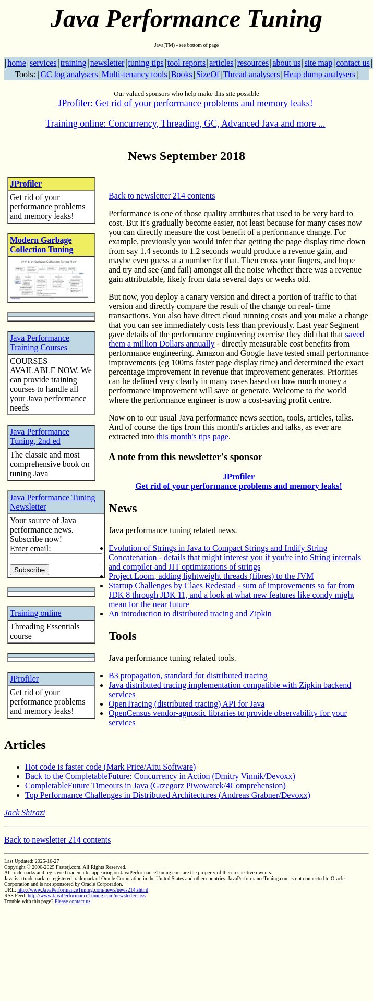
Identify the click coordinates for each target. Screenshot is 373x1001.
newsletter (107, 62)
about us (286, 62)
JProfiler (26, 183)
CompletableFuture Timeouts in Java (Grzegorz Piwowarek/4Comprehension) (155, 785)
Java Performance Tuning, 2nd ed (39, 436)
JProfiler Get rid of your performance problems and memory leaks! (238, 481)
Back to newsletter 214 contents (162, 195)
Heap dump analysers (320, 74)
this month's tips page (192, 436)
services (43, 62)
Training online (36, 613)
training (74, 62)
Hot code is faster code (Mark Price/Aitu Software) (110, 766)
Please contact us (72, 901)
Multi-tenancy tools (134, 74)
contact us (352, 62)
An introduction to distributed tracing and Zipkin (190, 613)
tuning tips (146, 62)
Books (181, 74)
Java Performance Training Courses (39, 342)
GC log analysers (69, 74)
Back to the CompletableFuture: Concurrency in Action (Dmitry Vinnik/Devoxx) (160, 776)
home (16, 62)
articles (221, 62)
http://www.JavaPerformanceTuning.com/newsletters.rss (87, 895)
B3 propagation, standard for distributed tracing (188, 675)
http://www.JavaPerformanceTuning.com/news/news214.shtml (82, 890)
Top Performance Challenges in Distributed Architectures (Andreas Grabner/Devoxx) (167, 794)
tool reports (186, 62)
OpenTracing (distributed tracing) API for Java (186, 703)
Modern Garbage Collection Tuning (41, 245)
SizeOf (207, 74)
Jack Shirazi (24, 812)
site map (318, 62)
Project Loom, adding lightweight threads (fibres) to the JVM (211, 576)
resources (253, 62)
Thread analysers (251, 74)
